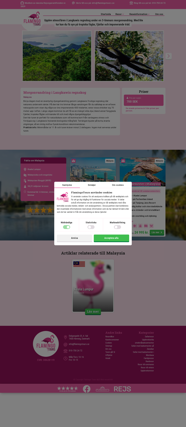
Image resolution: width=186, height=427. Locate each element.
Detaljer (92, 185)
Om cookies (118, 185)
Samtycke (67, 185)
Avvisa (74, 238)
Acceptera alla (111, 238)
